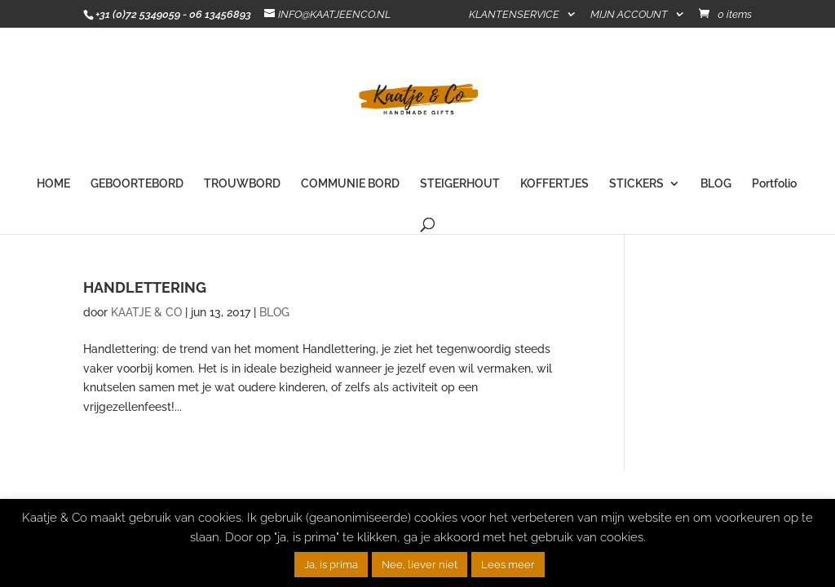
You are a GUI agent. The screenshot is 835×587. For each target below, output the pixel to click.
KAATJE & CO (146, 312)
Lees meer (508, 564)
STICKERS (636, 184)
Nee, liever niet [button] (419, 564)
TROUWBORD (242, 184)
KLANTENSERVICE (514, 14)
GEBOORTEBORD (137, 184)
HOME (53, 184)
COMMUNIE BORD (350, 184)
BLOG (715, 184)
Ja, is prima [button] (331, 564)
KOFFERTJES (554, 184)
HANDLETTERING (144, 287)
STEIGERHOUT (460, 184)
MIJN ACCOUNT (629, 14)
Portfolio (774, 184)
